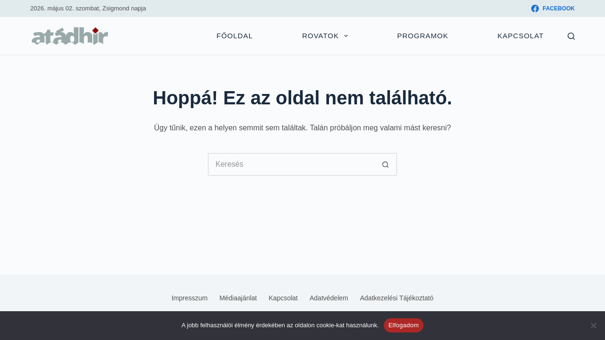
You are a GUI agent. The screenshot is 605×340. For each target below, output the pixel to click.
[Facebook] (553, 8)
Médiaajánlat (238, 298)
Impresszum (189, 298)
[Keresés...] (291, 164)
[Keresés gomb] (385, 164)
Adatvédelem (329, 298)
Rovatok (327, 36)
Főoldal (234, 36)
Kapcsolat (521, 36)
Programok (422, 36)
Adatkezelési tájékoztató (396, 298)
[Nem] (593, 325)
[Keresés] (571, 36)
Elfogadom (404, 325)
